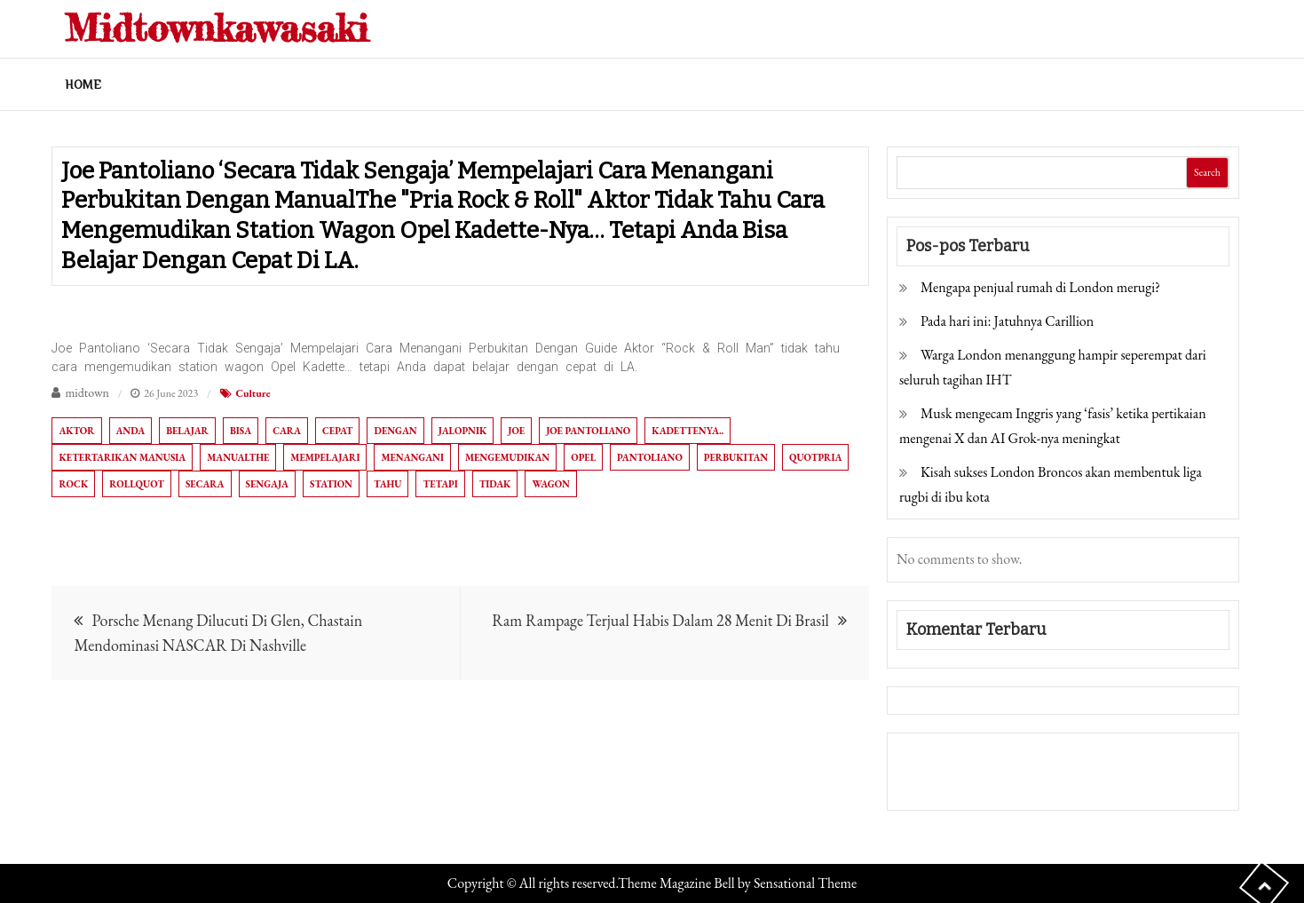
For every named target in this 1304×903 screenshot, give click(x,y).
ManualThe (238, 457)
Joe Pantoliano (588, 430)
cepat (337, 430)
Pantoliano (650, 457)
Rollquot (136, 484)
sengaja (267, 484)
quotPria (815, 457)
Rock (73, 484)
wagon (551, 484)
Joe (516, 430)
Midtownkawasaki (216, 28)
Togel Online (1032, 783)
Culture (253, 393)
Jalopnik (463, 430)
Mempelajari (325, 457)
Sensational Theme (805, 883)
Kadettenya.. (687, 430)
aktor (76, 430)
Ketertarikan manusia (122, 457)
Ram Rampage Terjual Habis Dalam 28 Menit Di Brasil (660, 620)
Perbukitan (736, 457)
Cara (287, 430)
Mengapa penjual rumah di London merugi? (1040, 287)
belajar (187, 430)
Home (83, 84)
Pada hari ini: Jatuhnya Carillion (1007, 321)
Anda (131, 430)
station (331, 484)
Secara (205, 484)
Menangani (412, 457)
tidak (495, 484)
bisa (240, 430)
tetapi (440, 484)
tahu (388, 484)
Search (1207, 172)
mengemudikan (507, 457)
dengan (395, 430)
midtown (87, 392)
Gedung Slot (934, 758)
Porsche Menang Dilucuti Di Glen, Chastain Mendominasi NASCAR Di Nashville (218, 632)
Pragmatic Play (944, 783)
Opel (583, 457)
